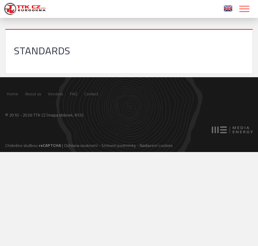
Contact (91, 94)
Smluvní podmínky (118, 145)
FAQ (73, 94)
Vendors (55, 94)
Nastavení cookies (156, 145)
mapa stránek (60, 115)
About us (33, 94)
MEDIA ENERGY (232, 129)
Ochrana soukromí (81, 145)
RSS (78, 115)
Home (12, 94)
